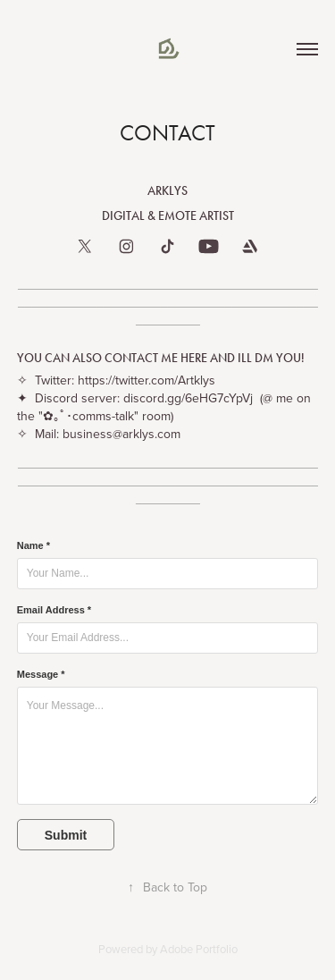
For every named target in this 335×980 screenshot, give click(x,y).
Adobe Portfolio (199, 949)
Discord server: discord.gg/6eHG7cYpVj (140, 398)
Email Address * (54, 609)
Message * (41, 674)
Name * (33, 545)
